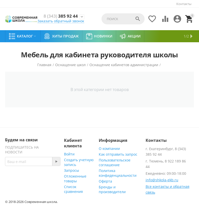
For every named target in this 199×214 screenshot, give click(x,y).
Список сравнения (73, 189)
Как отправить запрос (118, 154)
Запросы (71, 170)
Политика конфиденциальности (118, 173)
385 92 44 (61, 16)
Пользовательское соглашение (114, 162)
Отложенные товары (75, 178)
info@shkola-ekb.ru (162, 180)
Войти (69, 154)
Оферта (105, 181)
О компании (109, 148)
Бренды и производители (112, 189)
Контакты (183, 4)
